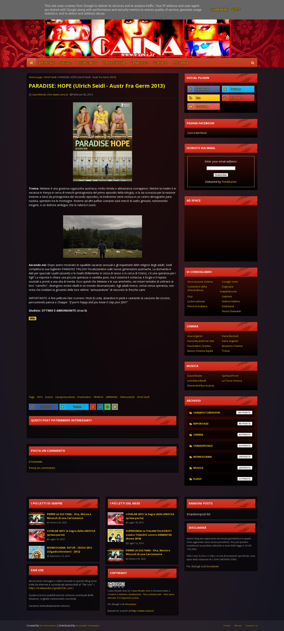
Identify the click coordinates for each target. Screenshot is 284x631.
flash (222, 479)
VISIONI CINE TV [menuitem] (87, 62)
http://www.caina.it (142, 610)
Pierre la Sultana (197, 306)
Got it (236, 9)
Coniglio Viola (230, 281)
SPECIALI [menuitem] (65, 62)
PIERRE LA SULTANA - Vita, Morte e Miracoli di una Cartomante (69, 516)
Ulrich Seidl (50, 77)
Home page (35, 77)
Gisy (190, 296)
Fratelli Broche (228, 291)
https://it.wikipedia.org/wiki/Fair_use (50, 588)
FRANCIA (98, 397)
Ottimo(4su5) (127, 397)
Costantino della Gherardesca (197, 288)
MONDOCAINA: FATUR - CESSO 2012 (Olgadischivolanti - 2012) (69, 549)
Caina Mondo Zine (140, 590)
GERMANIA (112, 397)
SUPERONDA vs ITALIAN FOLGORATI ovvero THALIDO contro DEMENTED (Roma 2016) (149, 534)
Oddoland (228, 306)
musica (222, 468)
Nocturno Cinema (232, 346)
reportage (222, 423)
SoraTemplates (48, 625)
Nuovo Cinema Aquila (200, 351)
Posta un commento (42, 468)
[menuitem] (31, 62)
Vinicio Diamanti (231, 311)
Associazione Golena (200, 281)
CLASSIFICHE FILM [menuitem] (114, 62)
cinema (222, 434)
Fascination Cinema (199, 346)
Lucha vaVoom (196, 301)
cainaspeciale (222, 445)
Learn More (219, 9)
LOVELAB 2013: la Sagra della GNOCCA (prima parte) (71, 533)
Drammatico (84, 397)
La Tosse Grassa (232, 380)
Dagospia (227, 286)
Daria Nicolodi (230, 336)
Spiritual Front (230, 375)
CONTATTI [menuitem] (160, 62)
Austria (49, 397)
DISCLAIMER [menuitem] (180, 62)
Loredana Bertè (196, 380)
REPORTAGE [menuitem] (46, 62)
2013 (40, 397)
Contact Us (251, 625)
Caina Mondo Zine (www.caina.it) (50, 94)
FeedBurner (229, 182)
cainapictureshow (65, 397)
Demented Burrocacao (200, 385)
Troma (226, 351)
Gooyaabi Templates (87, 625)
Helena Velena (231, 301)
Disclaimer (130, 604)
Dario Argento (230, 341)
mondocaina (222, 456)
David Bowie (194, 375)
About (237, 625)
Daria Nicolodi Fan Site (200, 341)
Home (226, 625)
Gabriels (227, 296)
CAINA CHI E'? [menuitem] (139, 62)
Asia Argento (195, 336)
